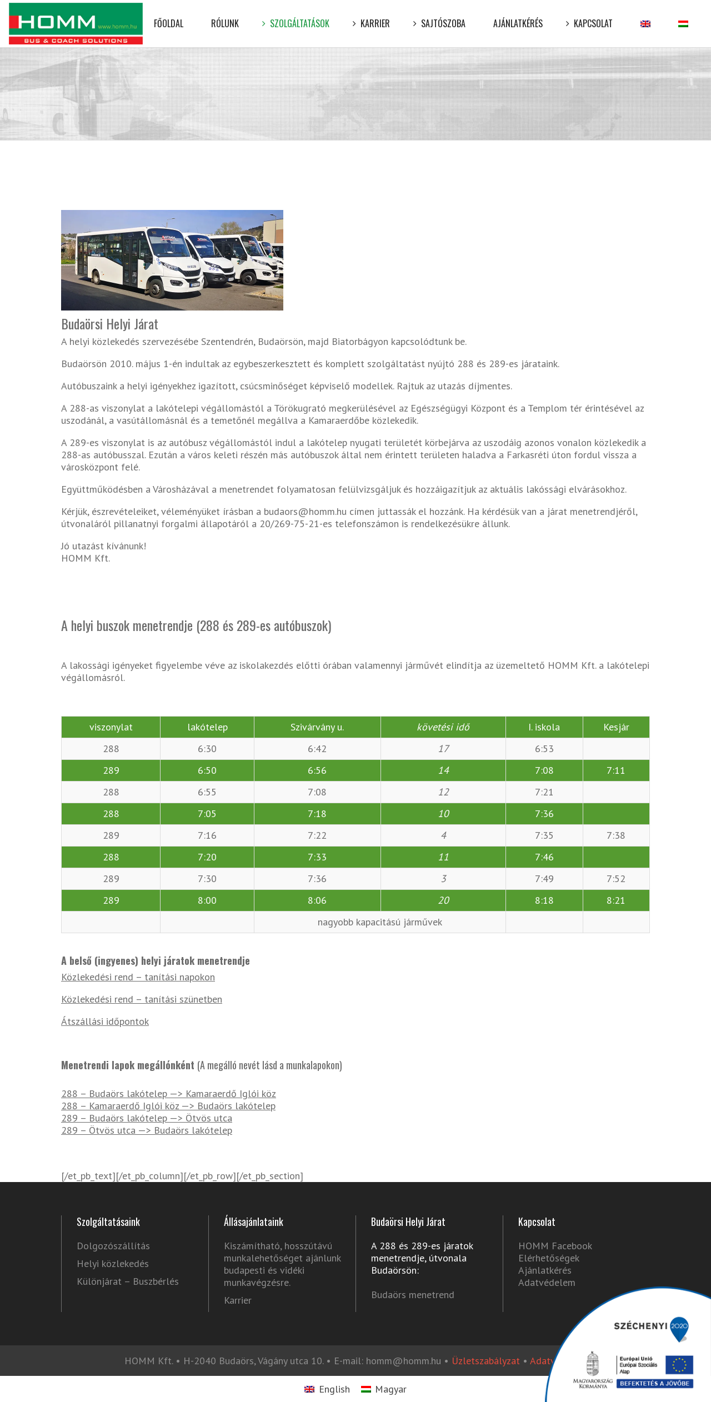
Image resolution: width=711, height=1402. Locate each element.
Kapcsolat (592, 15)
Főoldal (168, 15)
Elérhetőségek (548, 1257)
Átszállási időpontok (105, 1021)
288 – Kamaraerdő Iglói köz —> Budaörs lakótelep (168, 1105)
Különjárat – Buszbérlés (128, 1281)
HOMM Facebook (555, 1245)
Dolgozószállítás (113, 1246)
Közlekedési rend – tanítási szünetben (141, 999)
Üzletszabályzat (486, 1360)
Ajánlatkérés (518, 15)
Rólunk (225, 15)
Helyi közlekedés (113, 1264)
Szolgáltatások (298, 15)
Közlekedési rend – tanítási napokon (138, 976)
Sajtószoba (441, 15)
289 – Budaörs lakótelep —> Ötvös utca (146, 1117)
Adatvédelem (546, 1282)
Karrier (373, 15)
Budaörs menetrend (412, 1294)
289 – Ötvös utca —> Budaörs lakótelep (146, 1130)
